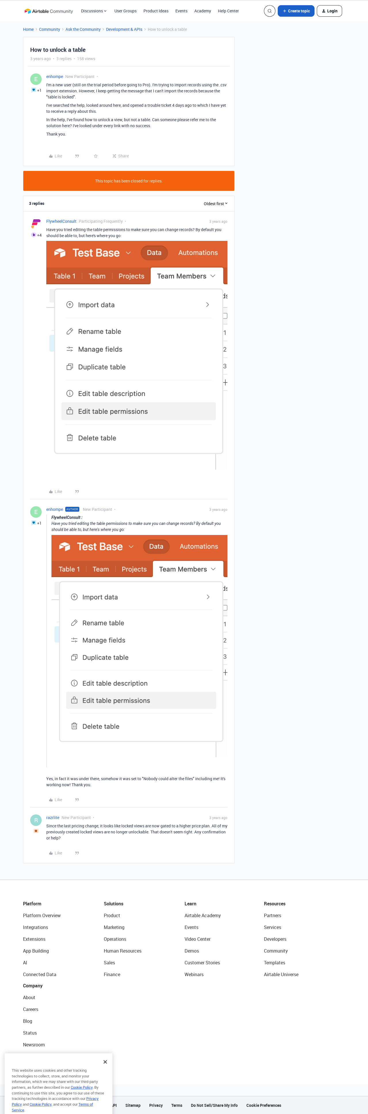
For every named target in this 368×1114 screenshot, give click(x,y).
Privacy (156, 1105)
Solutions (113, 903)
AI (25, 962)
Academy (202, 11)
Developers (275, 939)
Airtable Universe (281, 974)
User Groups (125, 11)
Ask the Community (83, 29)
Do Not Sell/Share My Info (214, 1105)
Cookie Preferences (263, 1105)
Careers (30, 1009)
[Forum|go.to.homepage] (48, 11)
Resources (274, 903)
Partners (272, 915)
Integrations (35, 927)
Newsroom (34, 1044)
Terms (176, 1105)
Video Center (197, 939)
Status (30, 1033)
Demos (192, 951)
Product (112, 915)
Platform (32, 903)
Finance (112, 974)
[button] (296, 11)
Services (272, 927)
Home (28, 29)
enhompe (54, 76)
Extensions (34, 939)
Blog (27, 1021)
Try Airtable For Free (43, 1056)
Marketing (114, 927)
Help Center (228, 11)
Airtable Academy (203, 915)
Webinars (194, 974)
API (113, 1105)
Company (33, 985)
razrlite (52, 817)
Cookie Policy (82, 1095)
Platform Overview (42, 915)
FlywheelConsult (61, 221)
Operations (115, 939)
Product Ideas (155, 11)
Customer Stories (202, 962)
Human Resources (122, 951)
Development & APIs (124, 29)
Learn (190, 903)
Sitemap (133, 1105)
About (29, 997)
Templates (274, 962)
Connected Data (39, 974)
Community (49, 29)
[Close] (105, 1070)
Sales (109, 962)
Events (181, 11)
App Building (36, 951)
